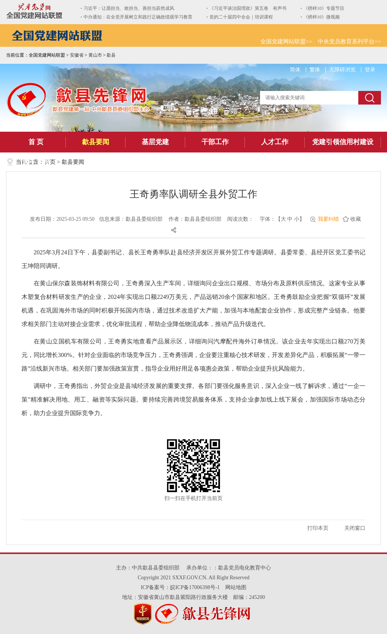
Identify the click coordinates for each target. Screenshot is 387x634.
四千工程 (36, 162)
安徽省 (77, 55)
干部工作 (215, 142)
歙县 (111, 55)
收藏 (355, 219)
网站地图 (235, 587)
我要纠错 (328, 219)
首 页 (36, 142)
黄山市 (95, 55)
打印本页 (317, 528)
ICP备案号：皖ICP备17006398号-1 (180, 587)
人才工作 (274, 142)
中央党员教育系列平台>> (349, 41)
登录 (370, 69)
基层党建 (155, 142)
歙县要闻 (95, 142)
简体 (295, 69)
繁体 (315, 69)
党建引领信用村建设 (342, 142)
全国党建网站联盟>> (286, 41)
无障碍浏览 (342, 69)
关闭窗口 (354, 528)
